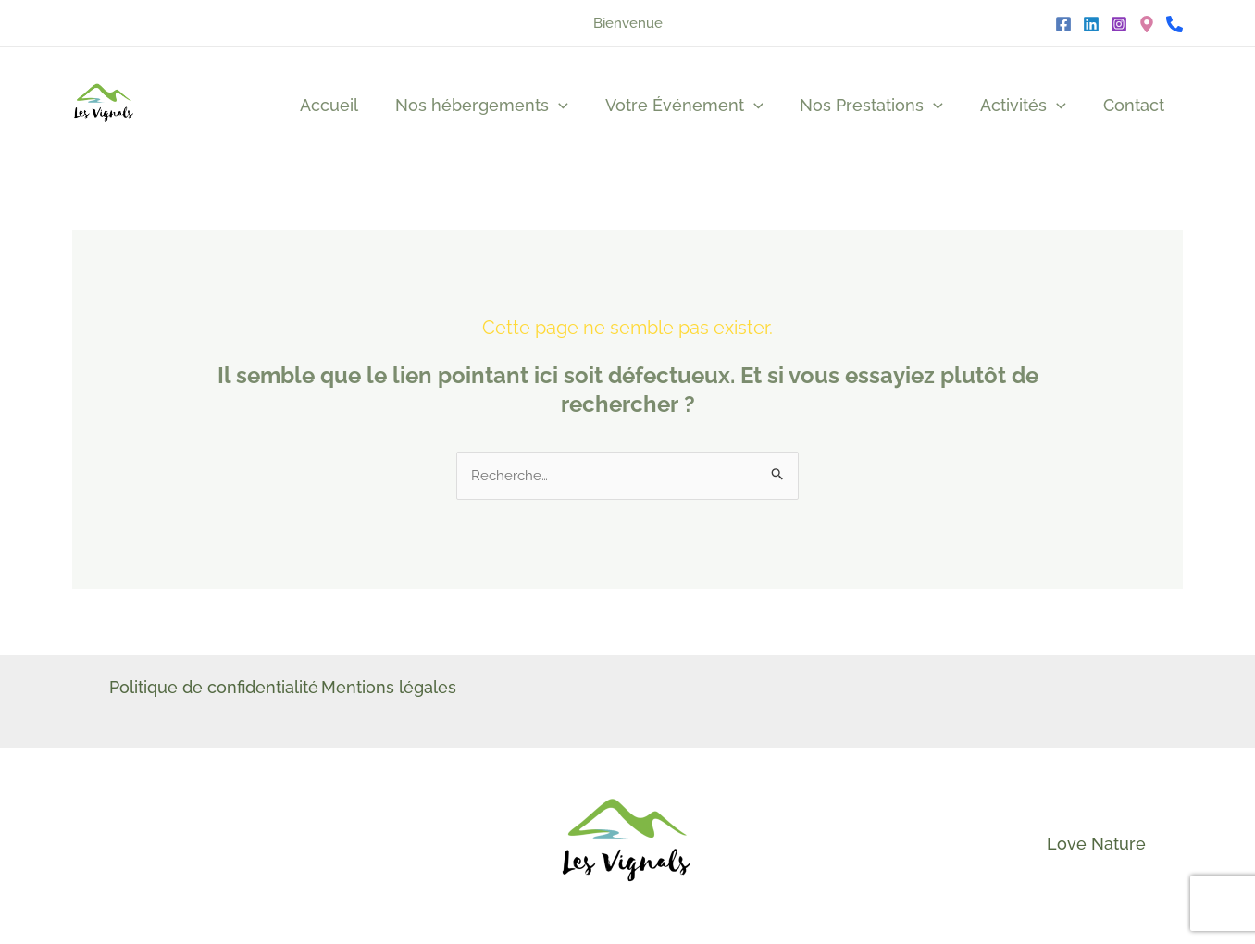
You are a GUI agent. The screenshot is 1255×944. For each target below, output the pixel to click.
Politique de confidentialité (213, 689)
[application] (575, 105)
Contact (1135, 105)
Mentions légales (399, 689)
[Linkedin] (1091, 24)
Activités (1029, 105)
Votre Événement (697, 105)
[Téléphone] (1174, 24)
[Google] (1146, 24)
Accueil (349, 105)
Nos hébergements (498, 105)
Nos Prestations (880, 105)
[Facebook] (1063, 24)
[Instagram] (1119, 24)
